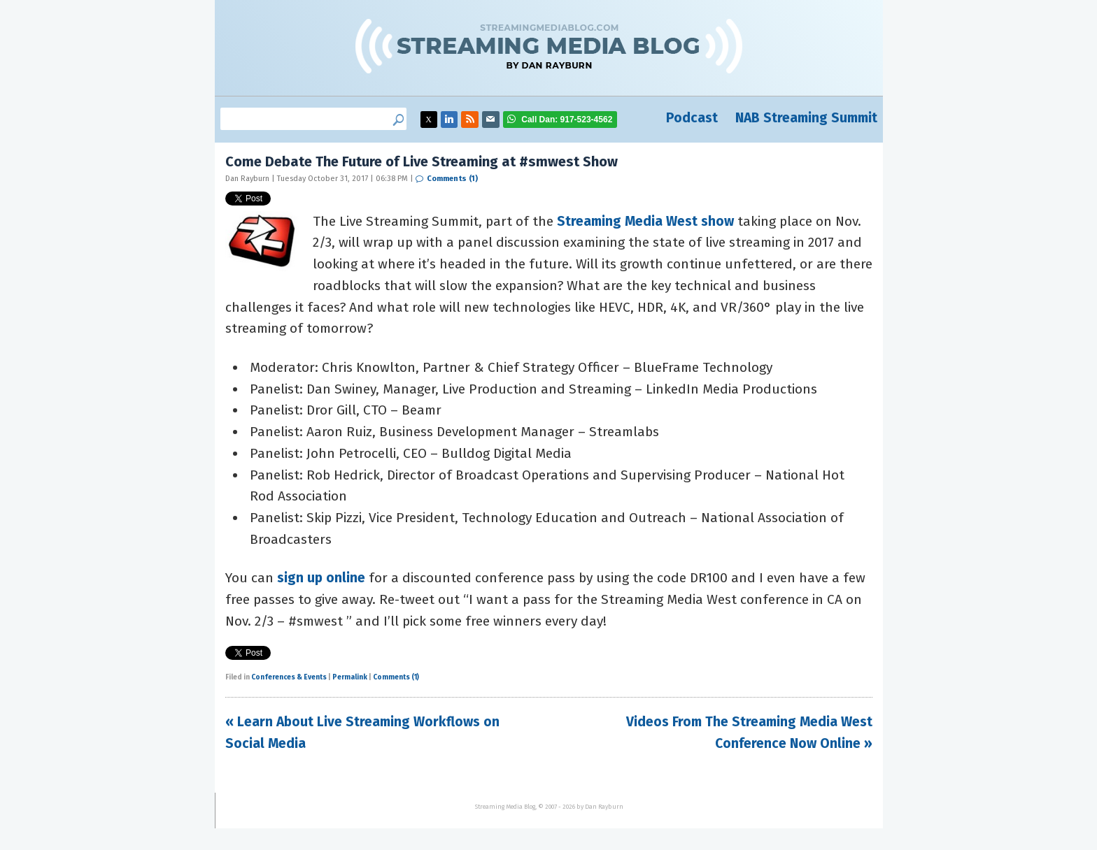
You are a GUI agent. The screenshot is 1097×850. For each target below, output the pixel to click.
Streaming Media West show (645, 221)
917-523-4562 (566, 119)
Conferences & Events (289, 677)
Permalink (349, 677)
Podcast (692, 118)
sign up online (321, 578)
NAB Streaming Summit (806, 118)
